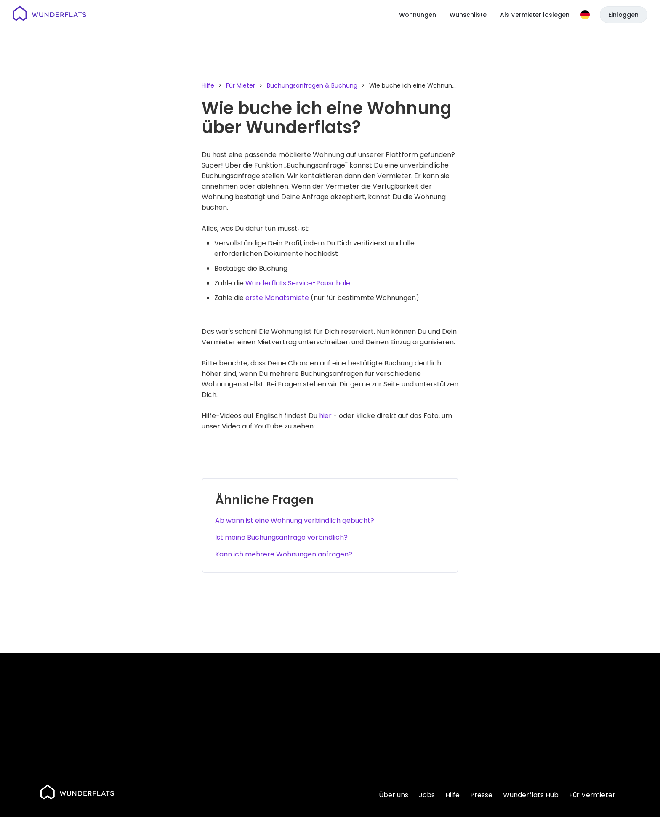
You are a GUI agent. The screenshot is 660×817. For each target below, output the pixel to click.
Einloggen (624, 15)
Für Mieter (240, 85)
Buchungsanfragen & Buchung (312, 85)
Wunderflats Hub (531, 795)
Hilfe (208, 85)
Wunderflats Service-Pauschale (297, 283)
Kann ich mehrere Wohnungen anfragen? (283, 554)
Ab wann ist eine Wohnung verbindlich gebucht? (294, 520)
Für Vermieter (592, 795)
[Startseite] (49, 14)
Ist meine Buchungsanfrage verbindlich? (281, 537)
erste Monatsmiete (277, 298)
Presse (481, 795)
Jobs (427, 795)
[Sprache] (585, 14)
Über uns (393, 795)
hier (325, 415)
